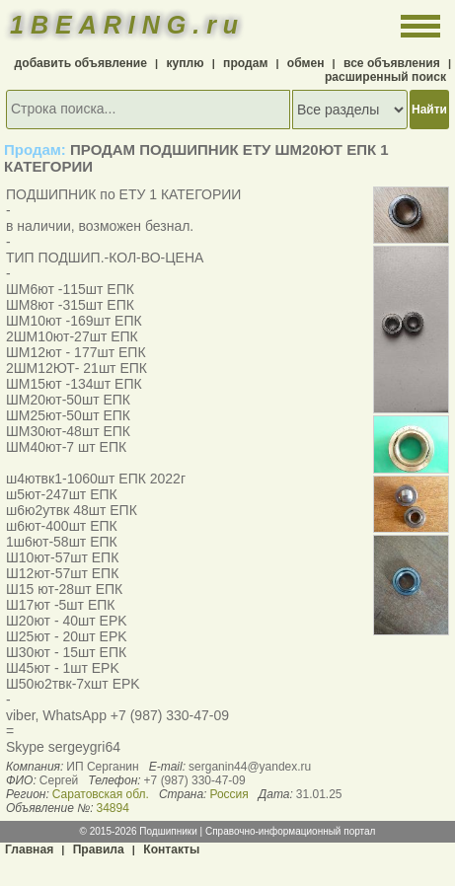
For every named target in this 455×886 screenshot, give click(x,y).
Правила (98, 849)
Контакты (171, 849)
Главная (29, 849)
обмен (306, 63)
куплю (184, 63)
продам (245, 63)
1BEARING (127, 24)
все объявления (391, 63)
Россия (228, 794)
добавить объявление (81, 63)
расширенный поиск (385, 77)
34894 (112, 808)
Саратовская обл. (100, 794)
